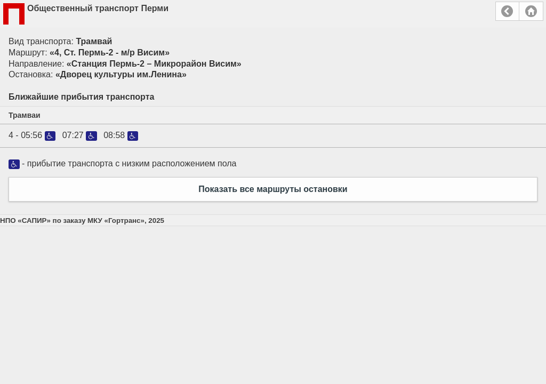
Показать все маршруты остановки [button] (272, 189)
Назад (507, 11)
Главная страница (531, 11)
